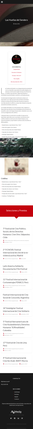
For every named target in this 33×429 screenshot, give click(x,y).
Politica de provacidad (21, 424)
